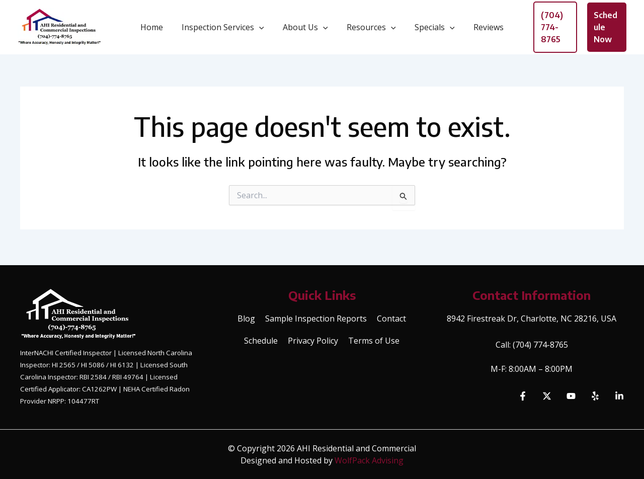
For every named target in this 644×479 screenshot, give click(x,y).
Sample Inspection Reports (316, 318)
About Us (307, 29)
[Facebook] (522, 396)
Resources (370, 29)
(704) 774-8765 (540, 344)
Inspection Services (227, 29)
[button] (263, 29)
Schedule (261, 340)
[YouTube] (571, 396)
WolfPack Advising (369, 460)
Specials (431, 29)
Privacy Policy (313, 340)
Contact (391, 318)
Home (158, 29)
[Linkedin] (619, 396)
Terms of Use (373, 340)
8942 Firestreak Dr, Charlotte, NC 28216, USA (531, 318)
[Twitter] (546, 396)
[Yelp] (595, 396)
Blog (246, 318)
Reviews (482, 29)
